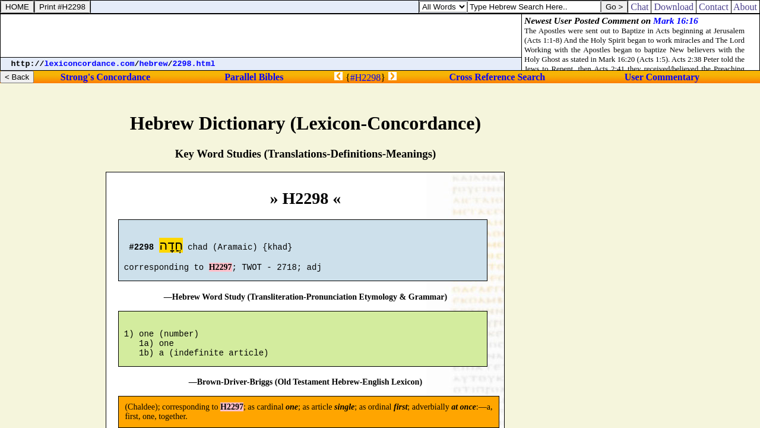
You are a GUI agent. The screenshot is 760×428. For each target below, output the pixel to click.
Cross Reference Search (497, 77)
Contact (713, 7)
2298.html (194, 63)
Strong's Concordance (105, 77)
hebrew (154, 63)
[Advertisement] (261, 36)
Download (673, 7)
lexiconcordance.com (90, 63)
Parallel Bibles (253, 77)
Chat (639, 7)
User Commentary (662, 77)
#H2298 (365, 78)
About (745, 7)
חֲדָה (171, 247)
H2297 (220, 272)
